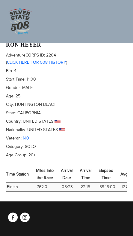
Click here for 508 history (36, 62)
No (26, 138)
